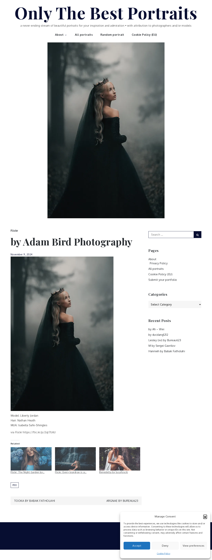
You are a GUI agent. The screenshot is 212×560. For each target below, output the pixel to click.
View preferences (193, 545)
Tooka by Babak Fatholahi (34, 500)
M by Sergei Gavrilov (161, 345)
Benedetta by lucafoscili (113, 472)
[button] (205, 516)
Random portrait (112, 34)
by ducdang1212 (158, 334)
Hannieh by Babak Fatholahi (166, 351)
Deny (165, 545)
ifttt (15, 485)
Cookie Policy (163, 553)
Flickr (14, 230)
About (61, 34)
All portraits (84, 34)
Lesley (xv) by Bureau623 (164, 340)
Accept (136, 545)
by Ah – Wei (156, 329)
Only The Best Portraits (106, 13)
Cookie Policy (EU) (144, 34)
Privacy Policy (159, 263)
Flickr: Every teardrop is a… (71, 472)
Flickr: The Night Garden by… (28, 472)
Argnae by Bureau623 (122, 500)
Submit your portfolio (162, 279)
